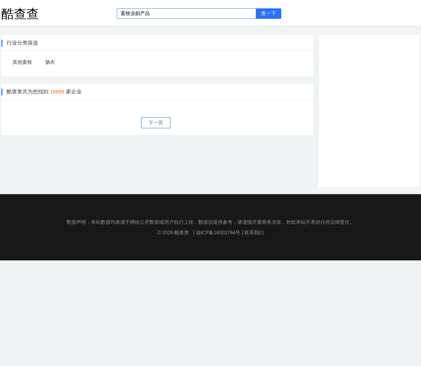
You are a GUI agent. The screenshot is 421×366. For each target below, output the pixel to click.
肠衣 (50, 62)
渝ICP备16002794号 (218, 232)
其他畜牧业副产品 (22, 63)
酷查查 (20, 13)
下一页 (155, 122)
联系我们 (254, 232)
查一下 (268, 13)
